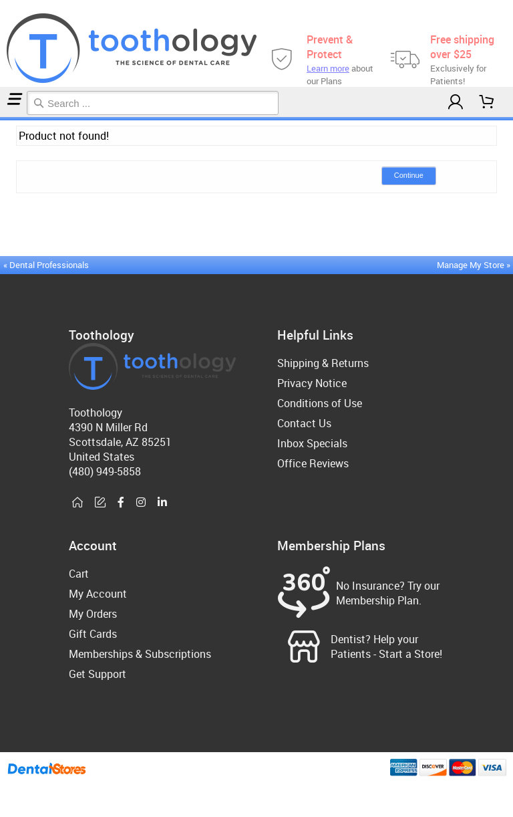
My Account (98, 593)
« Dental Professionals (46, 265)
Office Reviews (313, 463)
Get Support (97, 674)
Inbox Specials (312, 443)
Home (2, 118)
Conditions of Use (319, 403)
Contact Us (304, 423)
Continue (408, 175)
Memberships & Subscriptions (140, 654)
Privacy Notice (312, 383)
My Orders (93, 613)
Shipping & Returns (323, 363)
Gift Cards (93, 633)
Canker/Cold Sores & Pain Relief (9, 118)
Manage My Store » (474, 265)
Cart (79, 573)
